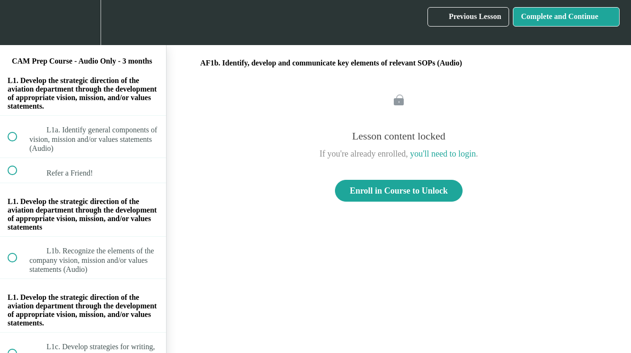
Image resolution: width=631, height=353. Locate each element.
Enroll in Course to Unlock (399, 190)
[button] (17, 22)
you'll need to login (443, 153)
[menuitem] (83, 22)
